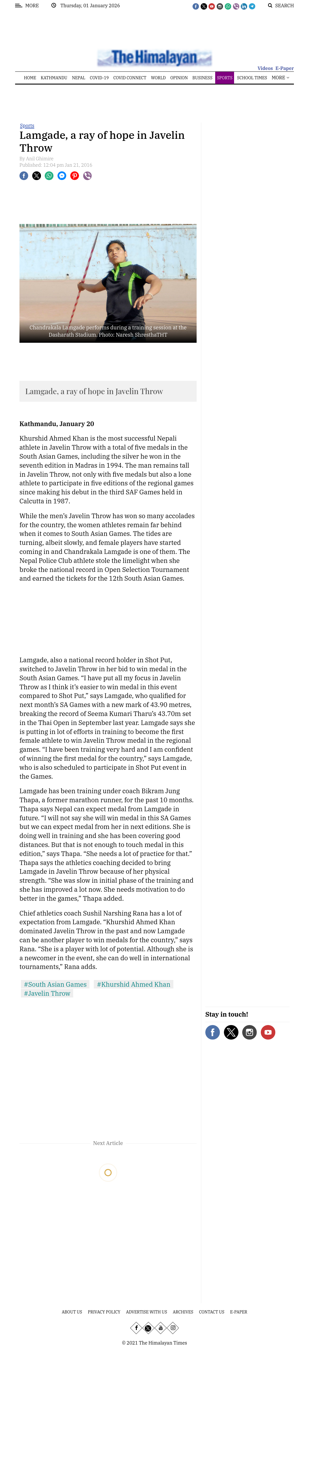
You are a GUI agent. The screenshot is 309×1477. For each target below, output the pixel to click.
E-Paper (284, 68)
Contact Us (211, 1312)
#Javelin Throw (47, 993)
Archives (183, 1312)
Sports (27, 125)
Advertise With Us (146, 1312)
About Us (72, 1312)
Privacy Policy (104, 1312)
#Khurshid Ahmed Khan (133, 984)
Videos (265, 68)
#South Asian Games (55, 984)
